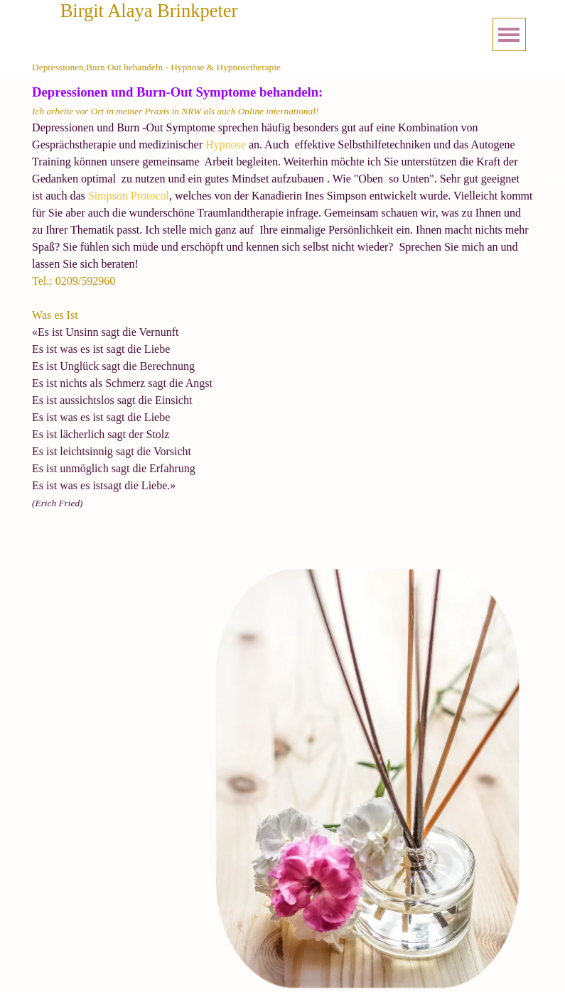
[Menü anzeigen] (509, 34)
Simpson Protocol (127, 196)
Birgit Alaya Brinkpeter (149, 10)
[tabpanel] (282, 313)
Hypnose (225, 144)
